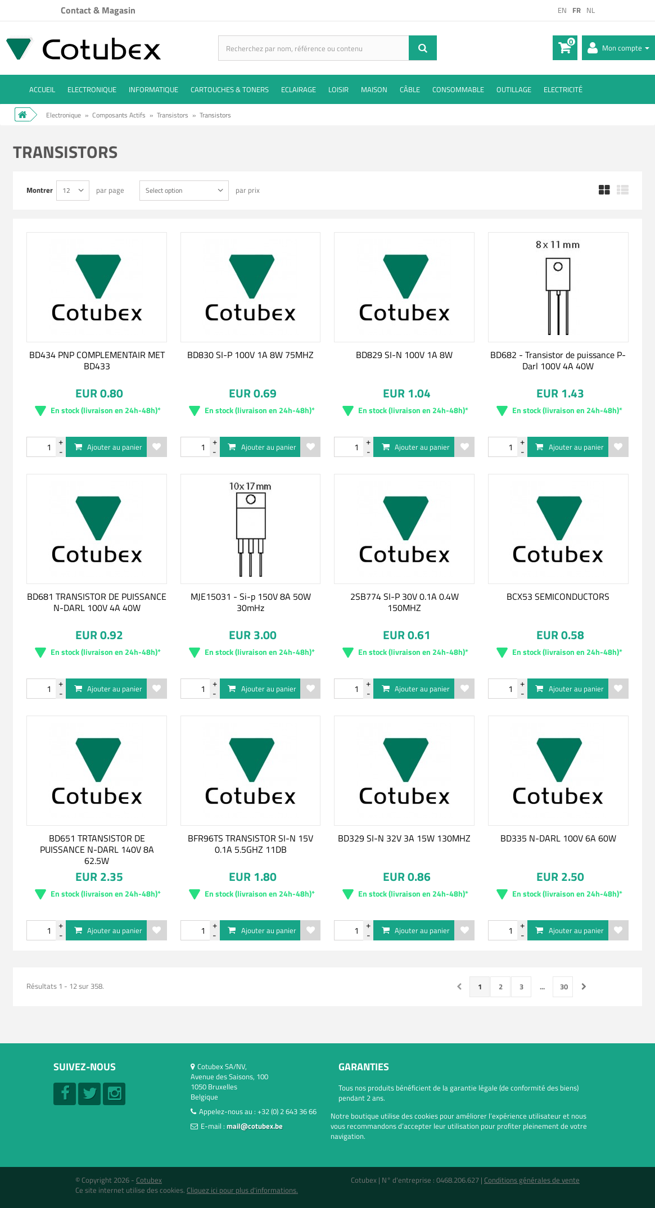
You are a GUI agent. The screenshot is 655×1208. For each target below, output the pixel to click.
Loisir (338, 89)
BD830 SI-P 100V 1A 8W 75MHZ (250, 354)
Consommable (458, 89)
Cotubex (149, 1180)
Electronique (91, 89)
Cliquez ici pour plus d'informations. (242, 1190)
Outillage (513, 89)
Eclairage (298, 89)
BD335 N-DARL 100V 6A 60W (558, 838)
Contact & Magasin (98, 10)
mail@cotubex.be (255, 1126)
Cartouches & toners (230, 89)
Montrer (39, 189)
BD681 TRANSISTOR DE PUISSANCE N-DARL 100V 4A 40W (96, 602)
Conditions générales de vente (532, 1180)
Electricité (563, 89)
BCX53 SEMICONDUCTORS (558, 596)
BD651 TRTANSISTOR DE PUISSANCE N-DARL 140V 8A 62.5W (97, 849)
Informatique (153, 89)
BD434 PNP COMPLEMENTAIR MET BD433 (97, 360)
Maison (374, 89)
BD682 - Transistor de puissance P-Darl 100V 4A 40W (558, 360)
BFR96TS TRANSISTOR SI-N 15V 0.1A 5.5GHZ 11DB (250, 843)
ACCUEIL (42, 89)
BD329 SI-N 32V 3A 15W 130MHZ (404, 838)
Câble (410, 89)
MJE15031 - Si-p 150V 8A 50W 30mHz (251, 602)
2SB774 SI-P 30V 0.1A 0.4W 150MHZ (404, 602)
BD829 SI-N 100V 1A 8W (404, 354)
